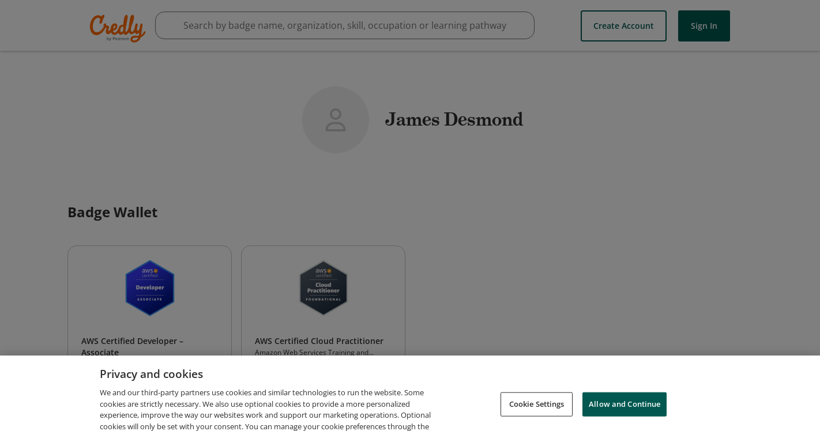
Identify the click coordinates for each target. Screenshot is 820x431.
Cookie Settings (537, 414)
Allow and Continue (624, 414)
